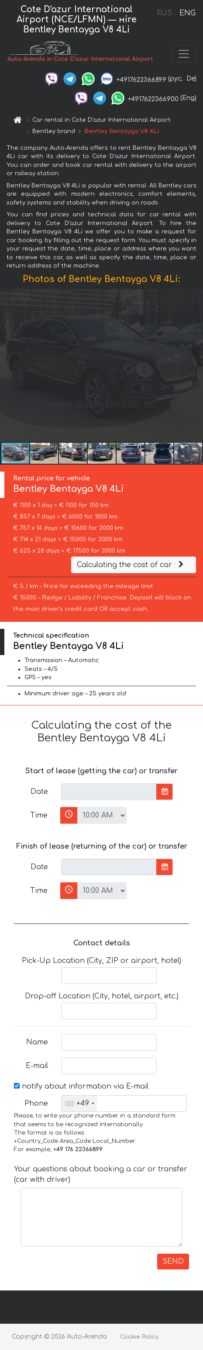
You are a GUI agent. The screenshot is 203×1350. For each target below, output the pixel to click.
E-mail (37, 1066)
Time (39, 815)
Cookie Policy (139, 1337)
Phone (36, 1103)
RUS (164, 13)
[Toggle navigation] (184, 54)
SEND (173, 1261)
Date (39, 792)
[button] (195, 365)
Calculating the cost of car (131, 565)
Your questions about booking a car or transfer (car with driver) (100, 1174)
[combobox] (79, 1103)
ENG (187, 13)
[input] (109, 791)
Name (37, 1042)
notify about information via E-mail (81, 1086)
